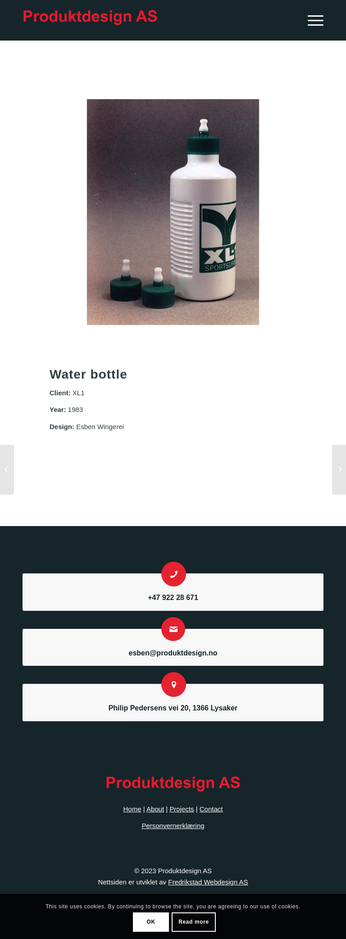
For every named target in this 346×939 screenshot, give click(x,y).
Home (132, 809)
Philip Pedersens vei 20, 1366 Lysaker (173, 708)
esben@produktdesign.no (173, 653)
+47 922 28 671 (173, 597)
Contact (211, 809)
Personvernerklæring (172, 825)
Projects (181, 809)
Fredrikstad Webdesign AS (208, 882)
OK (150, 922)
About (155, 809)
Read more (193, 922)
